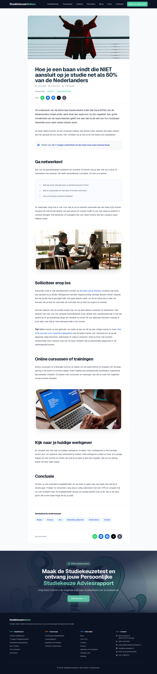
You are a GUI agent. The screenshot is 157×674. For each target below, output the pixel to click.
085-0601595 (124, 641)
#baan (39, 520)
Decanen (91, 4)
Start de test (78, 598)
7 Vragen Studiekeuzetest (19, 639)
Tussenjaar (67, 4)
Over (110, 4)
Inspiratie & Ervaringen (53, 642)
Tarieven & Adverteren (53, 646)
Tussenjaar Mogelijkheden (54, 635)
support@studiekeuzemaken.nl (130, 644)
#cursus (50, 520)
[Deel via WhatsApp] (42, 98)
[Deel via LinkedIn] (48, 98)
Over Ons (84, 639)
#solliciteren (94, 520)
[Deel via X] (59, 98)
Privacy (83, 646)
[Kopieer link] (64, 98)
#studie (107, 520)
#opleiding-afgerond (75, 520)
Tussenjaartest (50, 639)
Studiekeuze (23, 4)
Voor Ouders (14, 646)
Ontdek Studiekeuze (17, 635)
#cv (60, 520)
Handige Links (85, 652)
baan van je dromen (92, 291)
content (50, 91)
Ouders (80, 4)
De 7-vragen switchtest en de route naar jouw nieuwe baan (81, 145)
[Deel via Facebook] (53, 98)
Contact (120, 4)
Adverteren (13, 652)
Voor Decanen (15, 649)
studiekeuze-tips (64, 91)
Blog (101, 4)
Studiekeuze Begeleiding (18, 642)
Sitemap (83, 656)
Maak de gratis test (137, 4)
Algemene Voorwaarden (89, 649)
